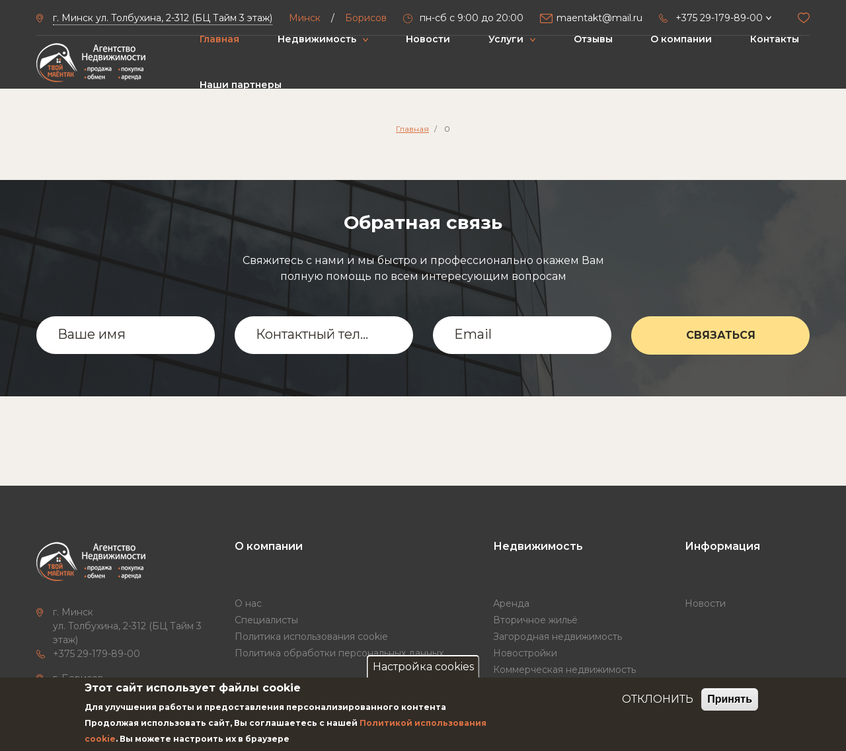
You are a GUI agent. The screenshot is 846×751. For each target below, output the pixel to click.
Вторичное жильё (535, 620)
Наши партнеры (241, 85)
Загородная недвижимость (557, 636)
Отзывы (593, 39)
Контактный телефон (315, 334)
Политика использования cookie (311, 636)
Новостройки (525, 653)
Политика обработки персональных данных (339, 653)
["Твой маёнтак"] (90, 62)
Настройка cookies (423, 666)
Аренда (511, 603)
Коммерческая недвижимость (564, 670)
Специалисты (266, 620)
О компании (681, 39)
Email (473, 334)
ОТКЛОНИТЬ (657, 699)
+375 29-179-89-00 (96, 654)
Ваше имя (92, 334)
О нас (248, 603)
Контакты (774, 39)
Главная (219, 39)
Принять (729, 699)
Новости (428, 39)
